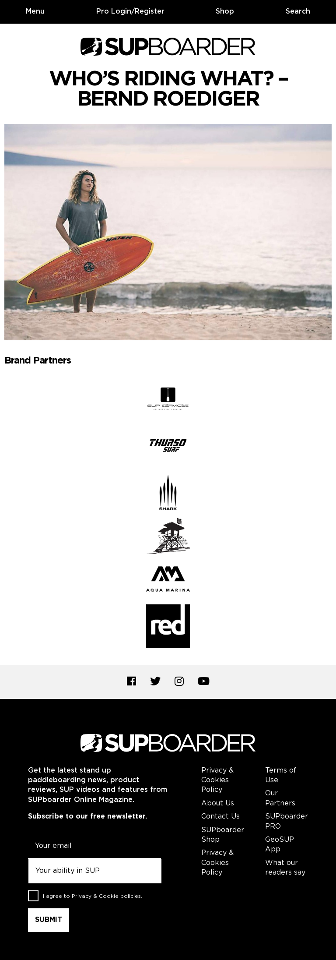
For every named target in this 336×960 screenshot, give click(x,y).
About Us (217, 803)
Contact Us (220, 816)
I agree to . (92, 896)
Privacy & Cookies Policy (217, 780)
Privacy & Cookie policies (106, 896)
